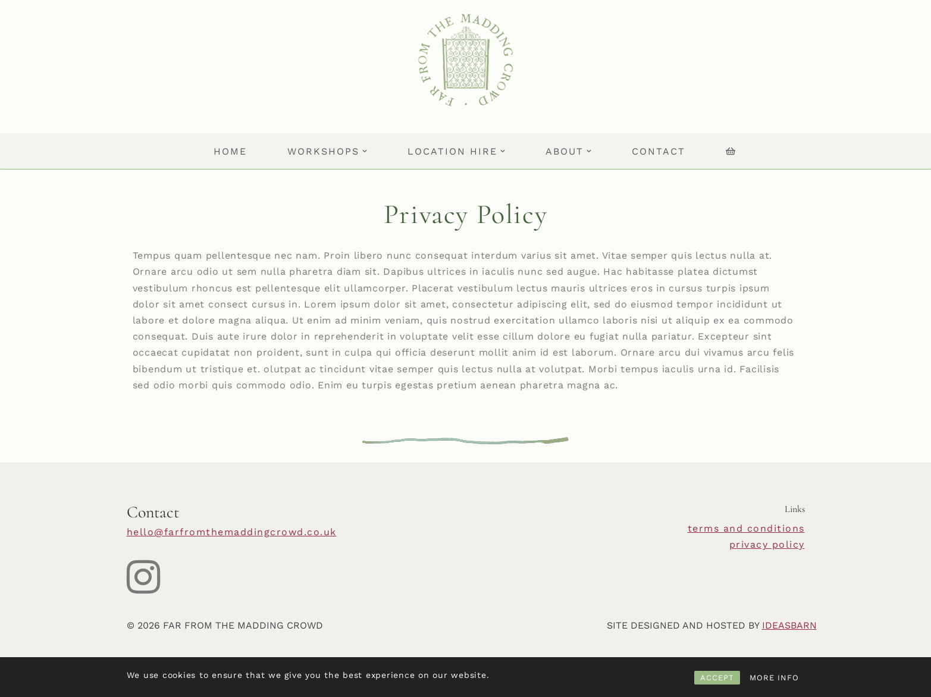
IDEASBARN (789, 625)
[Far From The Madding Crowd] (465, 60)
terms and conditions (746, 528)
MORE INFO (774, 677)
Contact (658, 151)
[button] (364, 151)
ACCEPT (717, 677)
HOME (230, 151)
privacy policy (767, 544)
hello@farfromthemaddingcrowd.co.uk (232, 532)
